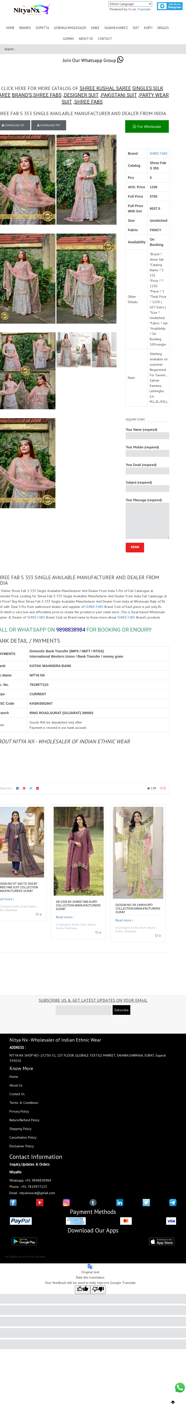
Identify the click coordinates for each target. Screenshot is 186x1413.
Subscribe (121, 1010)
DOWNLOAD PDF (48, 125)
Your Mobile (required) (147, 451)
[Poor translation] (98, 1289)
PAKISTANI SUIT (119, 95)
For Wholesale (147, 126)
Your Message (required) (147, 518)
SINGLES (142, 88)
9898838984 (70, 630)
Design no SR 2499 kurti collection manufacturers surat (138, 908)
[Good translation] (82, 1289)
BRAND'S (22, 95)
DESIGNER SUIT (81, 95)
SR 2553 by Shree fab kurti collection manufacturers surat (78, 905)
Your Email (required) (147, 468)
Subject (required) (147, 486)
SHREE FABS (47, 95)
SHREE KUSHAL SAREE (105, 88)
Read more (64, 917)
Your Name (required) (147, 433)
